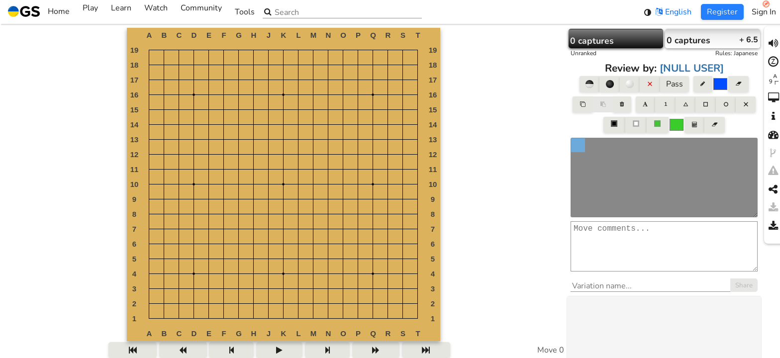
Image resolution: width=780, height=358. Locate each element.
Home (39, 12)
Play (90, 11)
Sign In (764, 11)
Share (744, 295)
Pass (674, 84)
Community (201, 11)
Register (722, 11)
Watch (156, 11)
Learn (121, 11)
